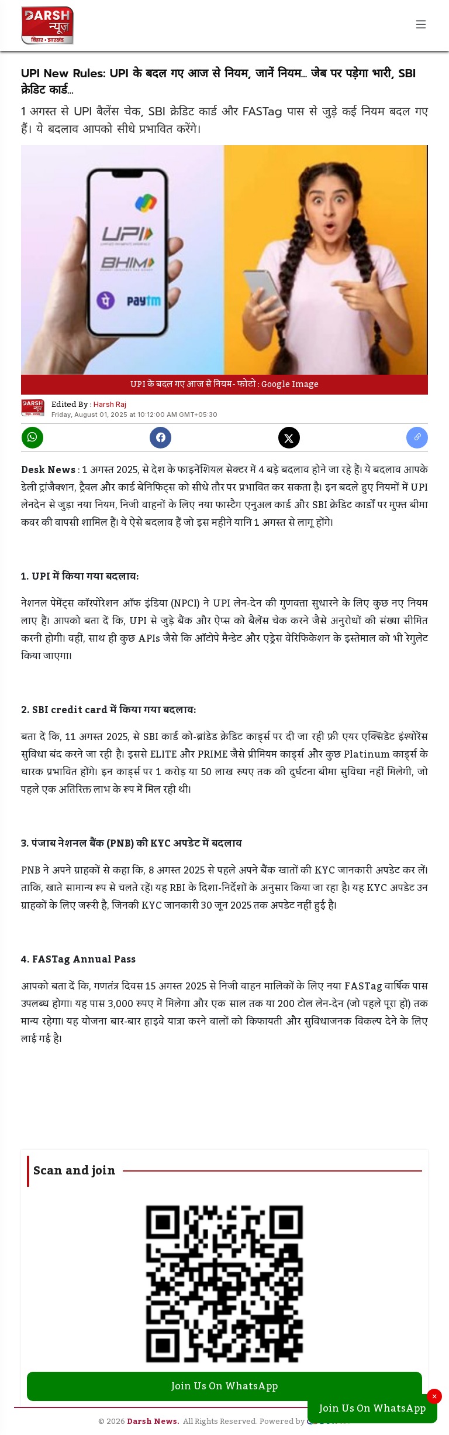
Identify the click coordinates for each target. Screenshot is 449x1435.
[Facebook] (160, 437)
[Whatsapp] (32, 437)
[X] (289, 437)
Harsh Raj (110, 404)
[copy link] (417, 437)
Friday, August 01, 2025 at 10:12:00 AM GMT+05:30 (134, 414)
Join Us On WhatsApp (372, 1408)
